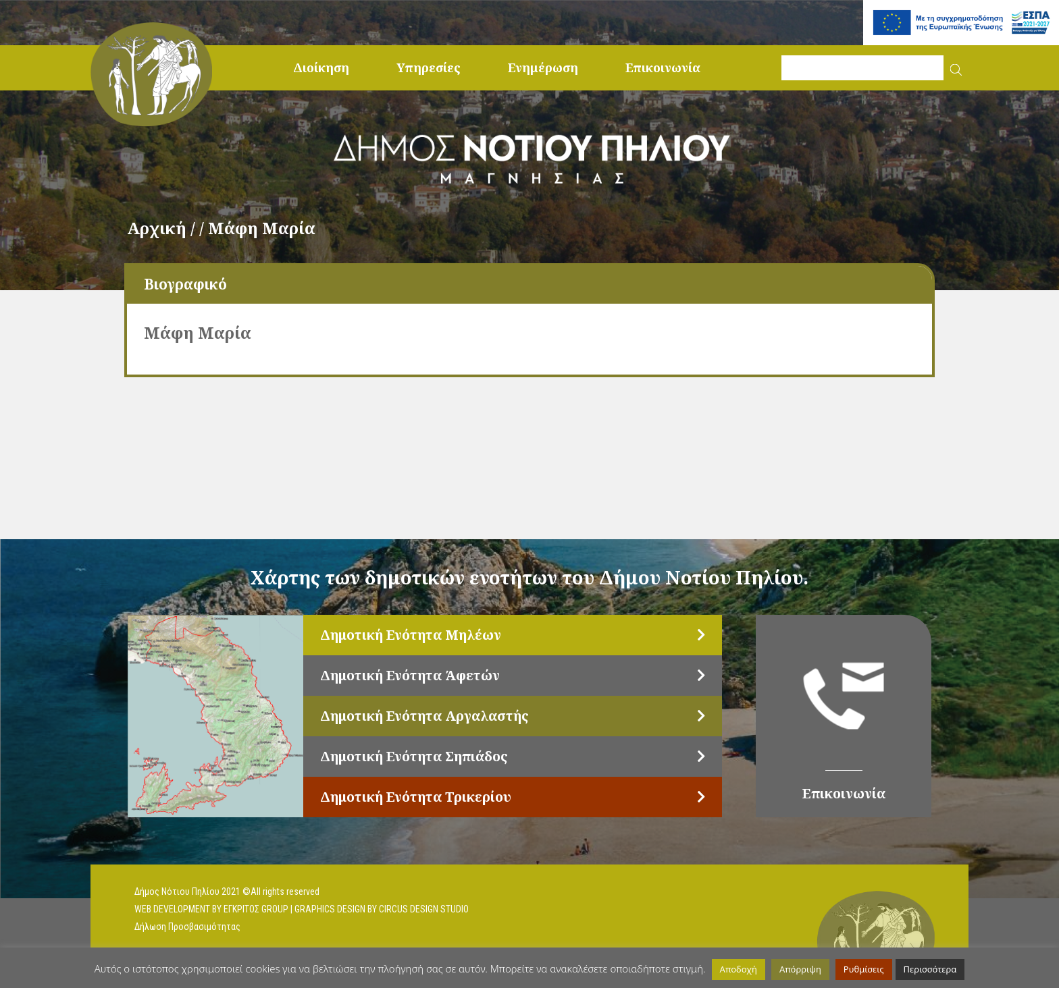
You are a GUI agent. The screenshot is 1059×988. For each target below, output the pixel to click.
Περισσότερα (930, 969)
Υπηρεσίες (428, 67)
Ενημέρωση (543, 67)
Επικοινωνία (662, 67)
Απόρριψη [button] (800, 969)
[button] (956, 67)
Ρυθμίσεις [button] (864, 969)
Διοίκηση (321, 67)
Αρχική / (163, 228)
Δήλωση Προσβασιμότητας (187, 926)
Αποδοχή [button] (738, 969)
